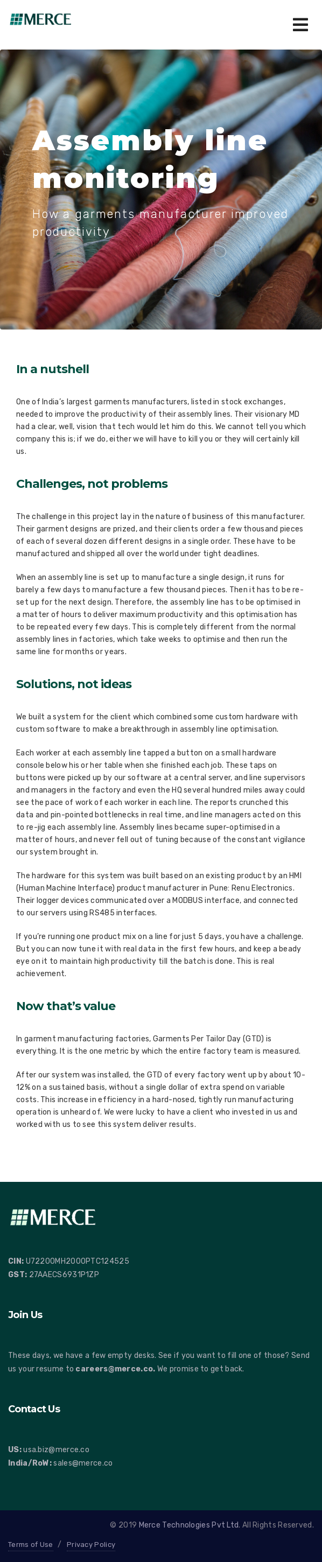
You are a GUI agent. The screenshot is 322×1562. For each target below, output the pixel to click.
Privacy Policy (91, 1544)
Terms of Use (30, 1544)
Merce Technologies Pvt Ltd (189, 1525)
